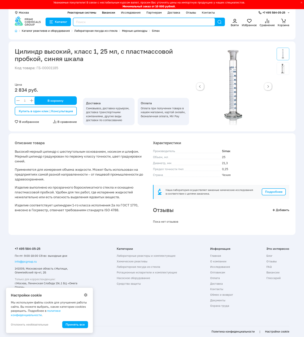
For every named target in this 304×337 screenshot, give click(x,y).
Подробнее (273, 192)
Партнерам (154, 12)
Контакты (208, 12)
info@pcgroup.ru (26, 261)
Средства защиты (129, 283)
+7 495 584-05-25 (274, 12)
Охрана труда (219, 305)
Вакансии (108, 12)
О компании (218, 261)
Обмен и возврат (221, 294)
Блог (269, 255)
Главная (215, 255)
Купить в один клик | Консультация (46, 111)
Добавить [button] (281, 210)
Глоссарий (273, 278)
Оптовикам (217, 272)
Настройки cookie (277, 331)
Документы (217, 300)
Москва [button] (22, 12)
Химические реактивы (132, 261)
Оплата (215, 278)
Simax (226, 151)
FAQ (269, 266)
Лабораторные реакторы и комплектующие (146, 255)
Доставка (174, 12)
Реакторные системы (81, 12)
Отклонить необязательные (29, 324)
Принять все (75, 324)
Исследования (131, 12)
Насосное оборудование (133, 278)
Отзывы (191, 12)
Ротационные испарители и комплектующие (147, 272)
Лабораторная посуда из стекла (138, 266)
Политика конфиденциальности (233, 331)
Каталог (58, 22)
